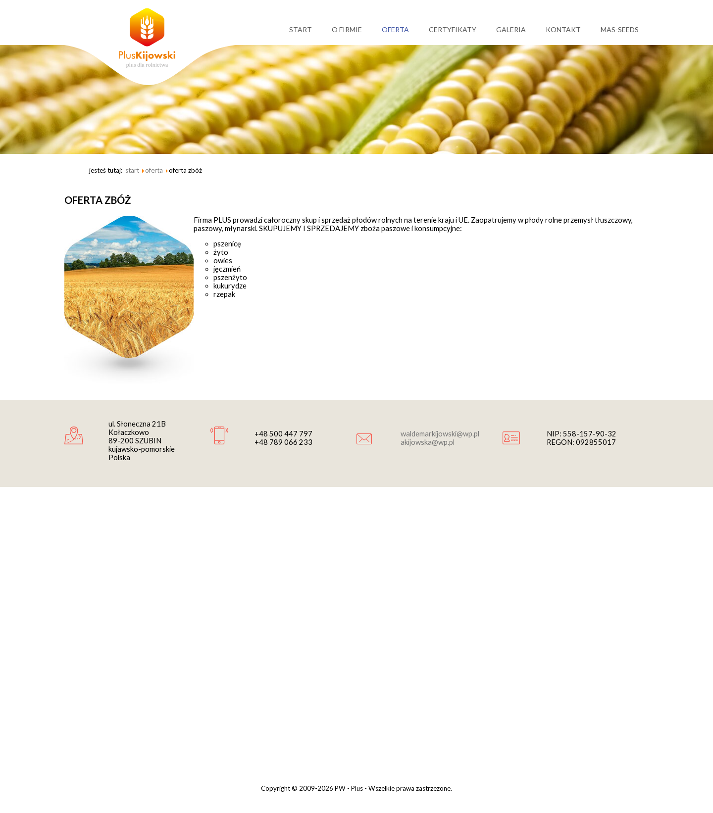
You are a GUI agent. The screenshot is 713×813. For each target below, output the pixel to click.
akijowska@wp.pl (428, 442)
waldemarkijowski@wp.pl (440, 434)
